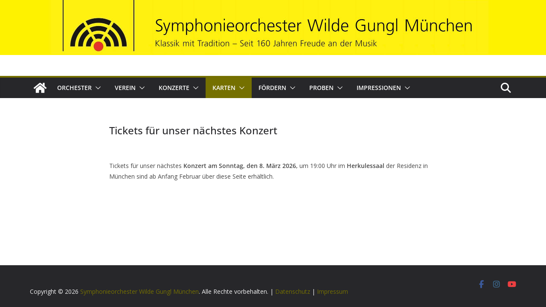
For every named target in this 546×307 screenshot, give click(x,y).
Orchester (74, 88)
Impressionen (379, 88)
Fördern (272, 88)
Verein (125, 88)
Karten (223, 88)
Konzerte (174, 88)
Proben (321, 88)
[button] (96, 88)
